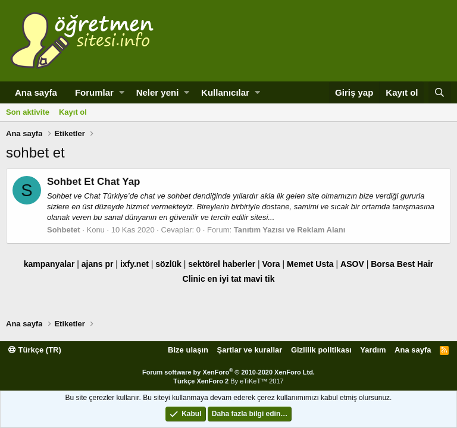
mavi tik (258, 279)
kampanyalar (49, 264)
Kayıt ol (73, 112)
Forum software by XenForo (228, 372)
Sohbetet (63, 229)
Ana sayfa (36, 92)
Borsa (383, 264)
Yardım (373, 349)
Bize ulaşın (188, 349)
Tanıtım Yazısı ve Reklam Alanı (290, 229)
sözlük (168, 264)
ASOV (352, 264)
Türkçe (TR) (34, 349)
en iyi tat (225, 279)
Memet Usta (310, 264)
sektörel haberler (221, 264)
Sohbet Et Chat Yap (93, 181)
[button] (121, 92)
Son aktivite (27, 112)
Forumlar (94, 92)
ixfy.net (134, 264)
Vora (271, 264)
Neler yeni (157, 92)
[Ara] (439, 92)
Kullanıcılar (225, 92)
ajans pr (98, 264)
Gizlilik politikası (321, 349)
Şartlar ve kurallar (250, 349)
